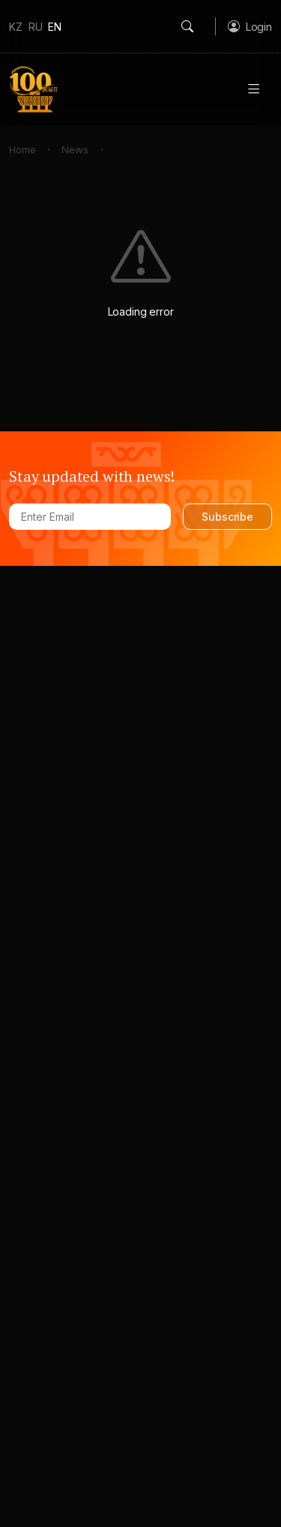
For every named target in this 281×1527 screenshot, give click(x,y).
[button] (250, 26)
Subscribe (227, 516)
